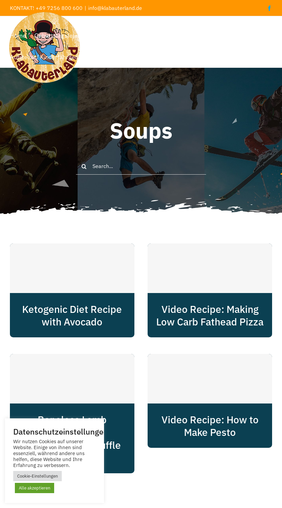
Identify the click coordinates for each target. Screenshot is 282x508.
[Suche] (84, 166)
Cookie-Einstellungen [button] (37, 476)
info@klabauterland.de (115, 8)
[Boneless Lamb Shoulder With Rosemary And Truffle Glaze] (72, 378)
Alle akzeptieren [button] (34, 488)
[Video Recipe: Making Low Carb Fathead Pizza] (210, 268)
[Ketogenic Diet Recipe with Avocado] (72, 268)
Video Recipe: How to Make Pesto (210, 426)
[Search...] (141, 166)
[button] (148, 56)
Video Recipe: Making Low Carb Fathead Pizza (210, 315)
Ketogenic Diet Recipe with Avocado (72, 315)
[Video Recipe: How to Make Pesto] (210, 378)
